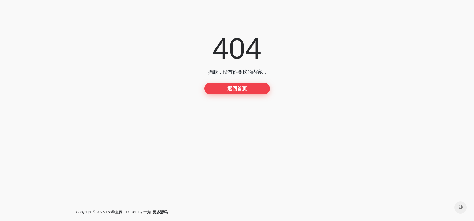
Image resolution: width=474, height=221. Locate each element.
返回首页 (237, 88)
